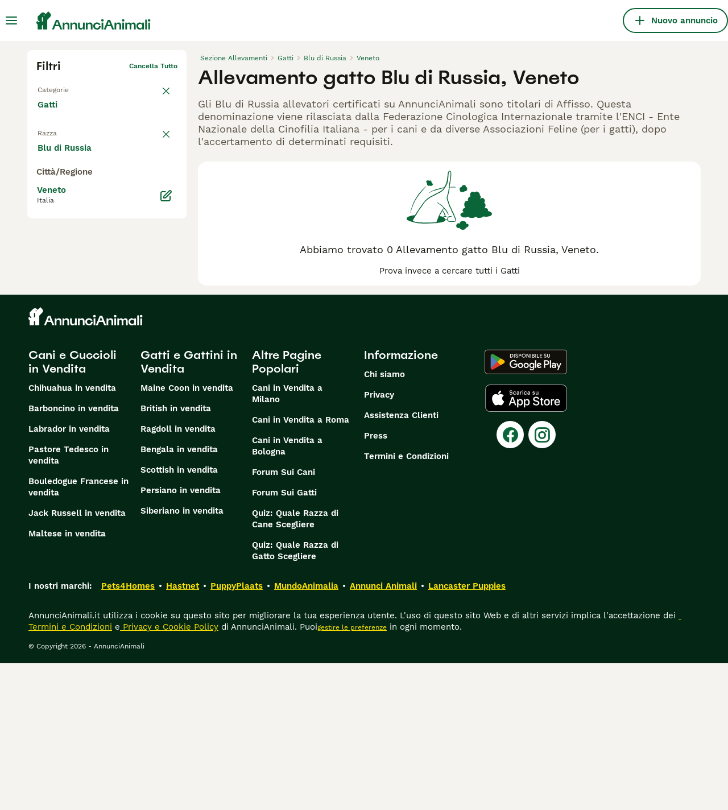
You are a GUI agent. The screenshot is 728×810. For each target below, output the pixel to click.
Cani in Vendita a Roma (300, 566)
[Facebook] (510, 581)
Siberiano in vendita (182, 657)
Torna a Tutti (59, 84)
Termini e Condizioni (406, 603)
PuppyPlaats (236, 733)
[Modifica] (166, 409)
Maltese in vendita (67, 680)
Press (375, 582)
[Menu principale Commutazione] (11, 20)
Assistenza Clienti (401, 562)
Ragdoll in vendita (178, 576)
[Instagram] (542, 581)
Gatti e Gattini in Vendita (188, 508)
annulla (164, 129)
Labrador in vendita (69, 576)
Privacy (379, 541)
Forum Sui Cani (283, 619)
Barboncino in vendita (73, 555)
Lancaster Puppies (467, 733)
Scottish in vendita (179, 616)
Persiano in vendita (180, 637)
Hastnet (182, 733)
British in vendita (175, 555)
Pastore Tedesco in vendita (68, 602)
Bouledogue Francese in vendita (78, 633)
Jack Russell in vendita (77, 660)
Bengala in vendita (179, 596)
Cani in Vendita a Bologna (287, 593)
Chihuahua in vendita (72, 535)
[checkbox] (43, 182)
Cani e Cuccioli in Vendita (72, 508)
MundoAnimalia (306, 733)
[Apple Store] (526, 545)
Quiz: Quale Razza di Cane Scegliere (295, 665)
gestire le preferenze (352, 774)
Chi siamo (384, 521)
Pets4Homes (128, 733)
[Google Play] (526, 508)
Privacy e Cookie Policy (169, 773)
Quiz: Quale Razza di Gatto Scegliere (295, 697)
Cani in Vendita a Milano (287, 540)
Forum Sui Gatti (284, 639)
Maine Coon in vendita (186, 535)
